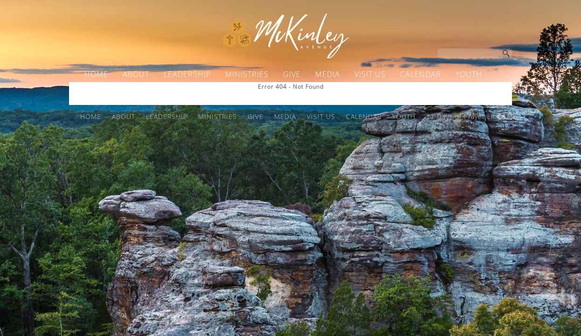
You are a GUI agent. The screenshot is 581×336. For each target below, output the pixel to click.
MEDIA (327, 74)
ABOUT (136, 74)
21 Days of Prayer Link (283, 92)
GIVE (292, 74)
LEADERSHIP (187, 74)
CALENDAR (420, 74)
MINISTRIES (247, 74)
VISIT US (370, 74)
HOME (96, 74)
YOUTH (469, 74)
